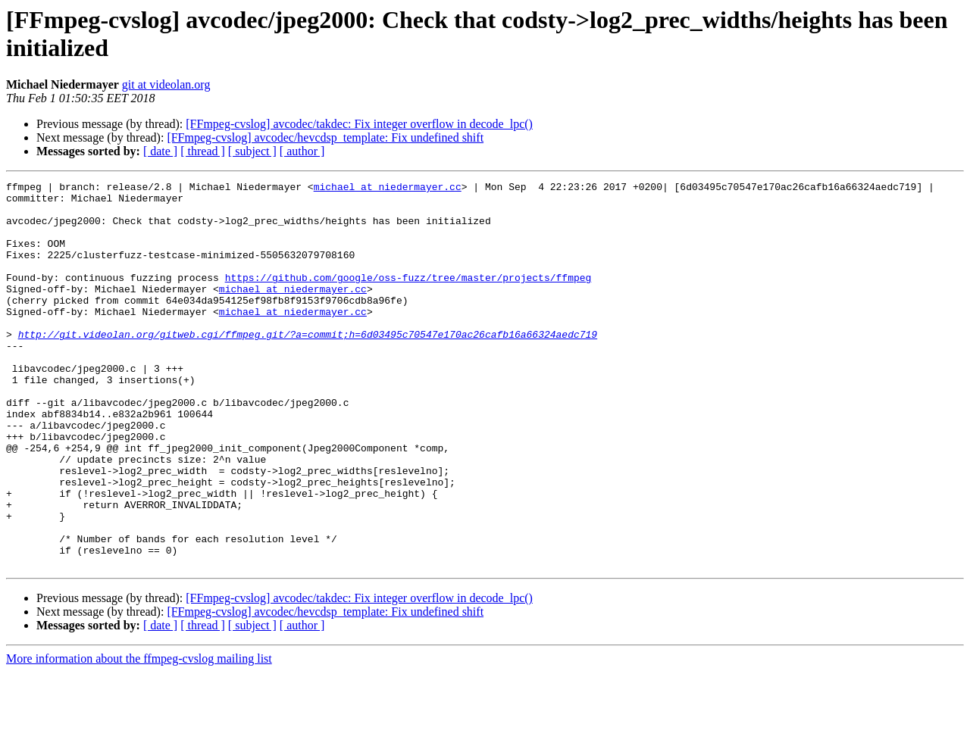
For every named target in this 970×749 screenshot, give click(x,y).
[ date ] (160, 151)
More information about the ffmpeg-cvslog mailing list (139, 735)
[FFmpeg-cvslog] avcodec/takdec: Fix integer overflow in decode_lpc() (359, 123)
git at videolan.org (166, 84)
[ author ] (302, 151)
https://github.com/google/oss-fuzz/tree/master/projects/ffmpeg (408, 297)
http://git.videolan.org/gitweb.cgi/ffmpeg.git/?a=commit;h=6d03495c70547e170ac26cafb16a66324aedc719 (307, 366)
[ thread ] (202, 151)
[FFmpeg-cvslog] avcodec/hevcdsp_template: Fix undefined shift (325, 137)
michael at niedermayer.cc (388, 188)
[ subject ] (252, 151)
